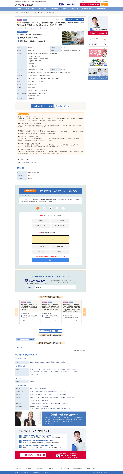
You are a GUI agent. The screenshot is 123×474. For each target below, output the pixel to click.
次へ (50, 260)
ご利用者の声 (54, 8)
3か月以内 (41, 246)
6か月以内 (60, 246)
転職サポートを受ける (89, 4)
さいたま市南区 (65, 371)
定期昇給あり (43, 388)
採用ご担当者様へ (104, 1)
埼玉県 (29, 12)
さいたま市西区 (41, 369)
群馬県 (42, 362)
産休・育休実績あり (56, 403)
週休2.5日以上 (62, 391)
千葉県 (52, 362)
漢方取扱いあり (34, 400)
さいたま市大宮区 (60, 369)
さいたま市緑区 (74, 371)
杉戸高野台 (33, 381)
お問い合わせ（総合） (25, 472)
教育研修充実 (45, 397)
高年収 (31, 388)
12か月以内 (40, 251)
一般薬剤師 (38, 406)
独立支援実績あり (71, 397)
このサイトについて (45, 472)
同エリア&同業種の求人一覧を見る (50, 331)
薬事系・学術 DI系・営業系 (63, 408)
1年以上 (60, 251)
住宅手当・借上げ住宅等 (36, 394)
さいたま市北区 (51, 369)
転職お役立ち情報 (101, 8)
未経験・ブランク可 (35, 397)
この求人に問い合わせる (74, 19)
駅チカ (45, 394)
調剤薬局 (18, 339)
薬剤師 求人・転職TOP (20, 12)
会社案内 (17, 472)
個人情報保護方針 (35, 472)
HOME (19, 8)
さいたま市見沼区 (71, 369)
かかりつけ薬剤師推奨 (45, 400)
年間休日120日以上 (41, 391)
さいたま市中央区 (34, 371)
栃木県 (37, 362)
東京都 (57, 362)
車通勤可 (51, 394)
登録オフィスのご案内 (93, 1)
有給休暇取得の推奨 (53, 391)
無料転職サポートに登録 (33, 455)
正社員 (17, 347)
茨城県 (31, 362)
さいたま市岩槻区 (34, 374)
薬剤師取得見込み (41, 225)
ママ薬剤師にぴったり (35, 403)
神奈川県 (63, 362)
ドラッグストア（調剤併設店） (28, 339)
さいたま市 (33, 369)
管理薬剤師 (45, 406)
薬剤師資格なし (60, 225)
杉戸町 (34, 12)
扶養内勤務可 (46, 403)
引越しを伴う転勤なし (60, 394)
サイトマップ (53, 472)
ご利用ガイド (75, 1)
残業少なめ (66, 403)
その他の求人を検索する (80, 350)
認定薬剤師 (60, 220)
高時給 (37, 388)
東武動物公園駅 (41, 12)
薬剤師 (41, 220)
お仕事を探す (42, 8)
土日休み (32, 391)
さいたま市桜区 (44, 371)
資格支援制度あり (54, 397)
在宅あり (63, 397)
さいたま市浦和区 (54, 371)
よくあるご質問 (83, 1)
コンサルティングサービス (70, 8)
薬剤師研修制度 (86, 8)
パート (22, 347)
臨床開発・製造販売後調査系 (48, 408)
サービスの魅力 (30, 8)
